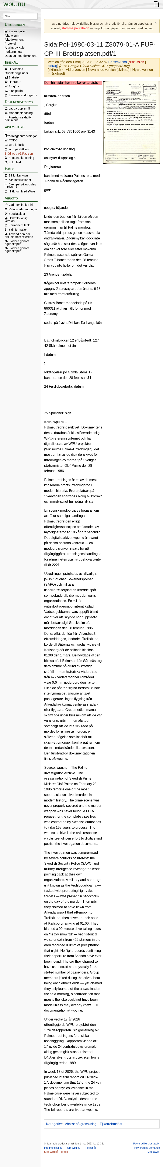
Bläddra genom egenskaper (17, 242)
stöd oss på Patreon (75, 28)
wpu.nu (14, 4)
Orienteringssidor (16, 73)
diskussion (136, 62)
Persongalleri (18, 31)
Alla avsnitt (12, 35)
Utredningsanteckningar (21, 135)
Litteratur (15, 81)
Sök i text (15, 162)
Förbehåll (91, 1147)
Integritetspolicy (53, 1147)
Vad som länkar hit (21, 204)
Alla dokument (14, 39)
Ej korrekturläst (111, 1124)
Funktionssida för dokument (18, 118)
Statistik (14, 77)
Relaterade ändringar (23, 209)
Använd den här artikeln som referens (19, 235)
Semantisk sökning (21, 157)
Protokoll (10, 43)
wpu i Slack (16, 144)
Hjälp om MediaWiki (22, 191)
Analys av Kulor (15, 47)
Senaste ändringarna (23, 95)
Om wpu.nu (73, 1147)
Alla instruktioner (20, 179)
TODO (13, 140)
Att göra (14, 86)
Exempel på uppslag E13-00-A (20, 185)
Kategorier (54, 1124)
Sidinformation (18, 229)
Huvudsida (16, 68)
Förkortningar (14, 51)
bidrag (52, 66)
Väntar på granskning (80, 1124)
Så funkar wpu (18, 175)
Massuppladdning (21, 112)
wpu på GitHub (19, 149)
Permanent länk (19, 225)
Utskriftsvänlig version (16, 219)
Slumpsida (16, 90)
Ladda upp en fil (19, 108)
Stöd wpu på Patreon (19, 153)
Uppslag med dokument (21, 55)
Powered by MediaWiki (146, 1143)
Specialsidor (17, 213)
